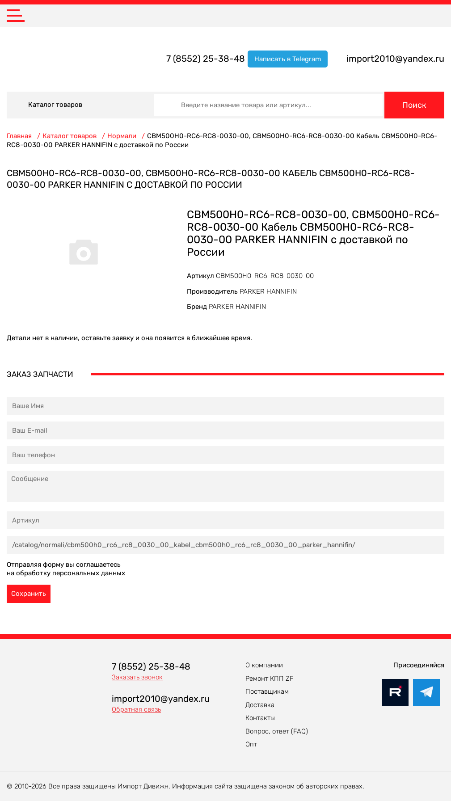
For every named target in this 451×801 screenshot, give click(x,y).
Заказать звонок (137, 677)
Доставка (259, 705)
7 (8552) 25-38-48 (205, 58)
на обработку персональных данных (66, 573)
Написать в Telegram (287, 59)
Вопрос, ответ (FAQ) (276, 731)
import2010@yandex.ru (395, 58)
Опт (251, 744)
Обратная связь (136, 709)
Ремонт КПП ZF (269, 679)
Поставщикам (267, 691)
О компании (264, 665)
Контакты (260, 718)
